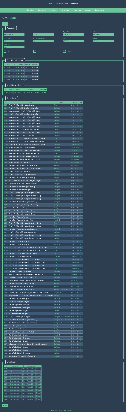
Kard (7, 51)
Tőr (36, 51)
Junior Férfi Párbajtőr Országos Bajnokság (23, 165)
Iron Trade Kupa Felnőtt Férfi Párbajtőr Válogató (25, 181)
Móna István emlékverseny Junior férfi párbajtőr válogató (28, 344)
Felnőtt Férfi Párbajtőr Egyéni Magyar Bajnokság (25, 150)
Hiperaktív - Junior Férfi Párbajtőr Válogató (23, 184)
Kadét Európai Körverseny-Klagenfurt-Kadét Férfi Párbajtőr (28, 292)
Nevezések (30, 10)
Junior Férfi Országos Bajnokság (20, 271)
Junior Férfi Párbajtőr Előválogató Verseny (23, 253)
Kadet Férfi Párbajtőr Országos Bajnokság (23, 277)
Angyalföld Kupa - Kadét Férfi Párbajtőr (22, 332)
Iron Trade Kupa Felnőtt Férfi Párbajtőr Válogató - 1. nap (27, 250)
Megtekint (35, 67)
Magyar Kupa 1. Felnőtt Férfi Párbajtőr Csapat (24, 159)
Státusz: (103, 39)
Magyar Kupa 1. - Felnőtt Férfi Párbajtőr (22, 135)
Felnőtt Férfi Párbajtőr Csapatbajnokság (22, 147)
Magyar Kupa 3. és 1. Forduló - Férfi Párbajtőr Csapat (27, 138)
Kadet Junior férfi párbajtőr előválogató (22, 356)
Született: (103, 33)
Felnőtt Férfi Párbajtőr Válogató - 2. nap (22, 211)
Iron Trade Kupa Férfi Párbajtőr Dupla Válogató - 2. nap (27, 262)
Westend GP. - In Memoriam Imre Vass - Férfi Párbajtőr (27, 144)
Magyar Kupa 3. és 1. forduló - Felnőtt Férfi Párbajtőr (26, 141)
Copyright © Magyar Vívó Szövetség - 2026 (63, 410)
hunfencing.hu (99, 10)
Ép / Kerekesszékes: (43, 39)
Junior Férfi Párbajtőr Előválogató (20, 190)
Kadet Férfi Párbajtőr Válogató (19, 302)
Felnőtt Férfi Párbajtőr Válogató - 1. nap (22, 214)
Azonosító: (43, 33)
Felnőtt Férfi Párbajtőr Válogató (19, 162)
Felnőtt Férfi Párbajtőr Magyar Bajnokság (22, 174)
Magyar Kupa (65, 10)
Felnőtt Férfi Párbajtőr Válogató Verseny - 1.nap (25, 226)
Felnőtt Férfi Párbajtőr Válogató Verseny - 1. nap (25, 199)
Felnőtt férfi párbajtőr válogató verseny (22, 289)
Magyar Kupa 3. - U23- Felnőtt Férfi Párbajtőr (24, 129)
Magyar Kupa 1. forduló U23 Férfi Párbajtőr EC (24, 156)
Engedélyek (77, 10)
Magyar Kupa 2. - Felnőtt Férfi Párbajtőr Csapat (25, 117)
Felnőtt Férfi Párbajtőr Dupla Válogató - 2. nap (24, 193)
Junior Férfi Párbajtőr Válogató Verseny (22, 178)
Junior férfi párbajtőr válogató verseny (21, 283)
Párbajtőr (67, 51)
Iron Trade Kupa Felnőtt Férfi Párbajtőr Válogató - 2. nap (27, 247)
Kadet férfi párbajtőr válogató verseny (21, 286)
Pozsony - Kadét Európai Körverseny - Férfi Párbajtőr (26, 274)
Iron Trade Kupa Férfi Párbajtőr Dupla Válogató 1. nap (27, 265)
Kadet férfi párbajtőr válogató (18, 314)
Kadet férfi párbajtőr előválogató (19, 308)
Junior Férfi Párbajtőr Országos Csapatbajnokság (25, 168)
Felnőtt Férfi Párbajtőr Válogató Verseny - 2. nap (25, 196)
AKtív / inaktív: (14, 46)
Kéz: (73, 39)
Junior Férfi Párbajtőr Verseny (19, 241)
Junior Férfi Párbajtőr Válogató (19, 208)
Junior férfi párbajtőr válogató (18, 311)
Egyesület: (73, 33)
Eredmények (42, 10)
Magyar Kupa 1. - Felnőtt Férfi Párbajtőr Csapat (25, 123)
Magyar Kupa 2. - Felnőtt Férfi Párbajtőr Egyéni (24, 120)
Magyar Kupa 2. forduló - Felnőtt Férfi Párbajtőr (24, 153)
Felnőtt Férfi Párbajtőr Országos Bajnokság (23, 108)
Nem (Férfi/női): (14, 39)
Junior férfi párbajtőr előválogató (19, 305)
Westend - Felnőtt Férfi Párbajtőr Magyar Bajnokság (26, 280)
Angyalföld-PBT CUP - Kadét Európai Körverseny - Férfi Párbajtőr (31, 295)
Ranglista (53, 10)
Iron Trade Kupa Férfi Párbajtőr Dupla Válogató (24, 259)
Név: (14, 33)
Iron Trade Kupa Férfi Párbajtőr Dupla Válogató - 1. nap (27, 268)
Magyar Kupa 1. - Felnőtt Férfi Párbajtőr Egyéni (24, 111)
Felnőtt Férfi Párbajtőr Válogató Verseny (22, 105)
